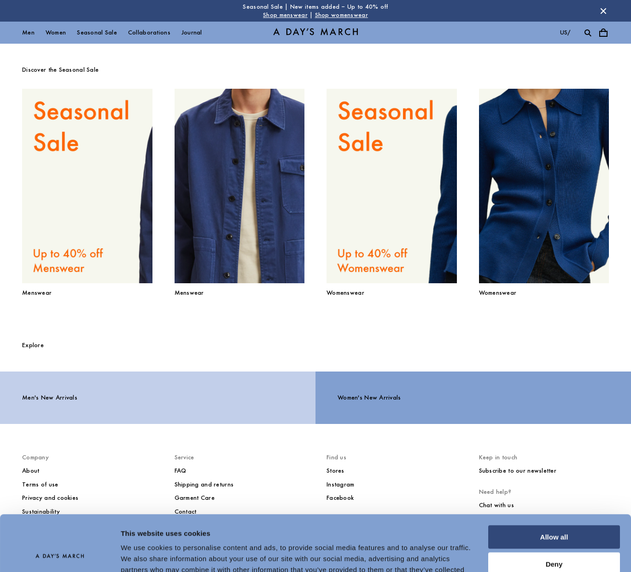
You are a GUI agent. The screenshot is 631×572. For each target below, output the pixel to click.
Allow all (554, 485)
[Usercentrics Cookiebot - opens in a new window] (59, 554)
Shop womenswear (341, 15)
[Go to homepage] (315, 33)
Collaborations (149, 32)
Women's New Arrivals (369, 397)
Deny (554, 511)
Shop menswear (285, 15)
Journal (191, 32)
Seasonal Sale (97, 32)
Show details (142, 554)
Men (28, 32)
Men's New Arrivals (49, 397)
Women (56, 32)
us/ (565, 32)
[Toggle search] (588, 32)
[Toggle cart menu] (603, 32)
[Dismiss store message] (603, 11)
